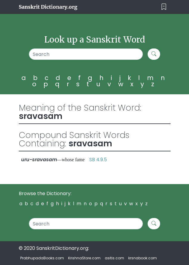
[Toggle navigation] (164, 7)
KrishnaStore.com (84, 258)
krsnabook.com (142, 258)
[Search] (86, 54)
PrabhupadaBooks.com (42, 258)
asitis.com (114, 258)
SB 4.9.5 (98, 159)
